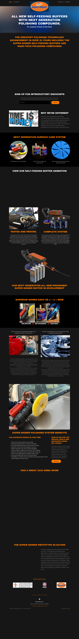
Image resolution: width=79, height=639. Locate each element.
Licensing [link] (67, 4)
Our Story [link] (16, 4)
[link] (39, 627)
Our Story (56, 489)
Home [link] (10, 4)
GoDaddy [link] (68, 636)
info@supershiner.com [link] (43, 634)
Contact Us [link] (60, 4)
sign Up (55, 130)
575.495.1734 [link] (34, 634)
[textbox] (35, 130)
